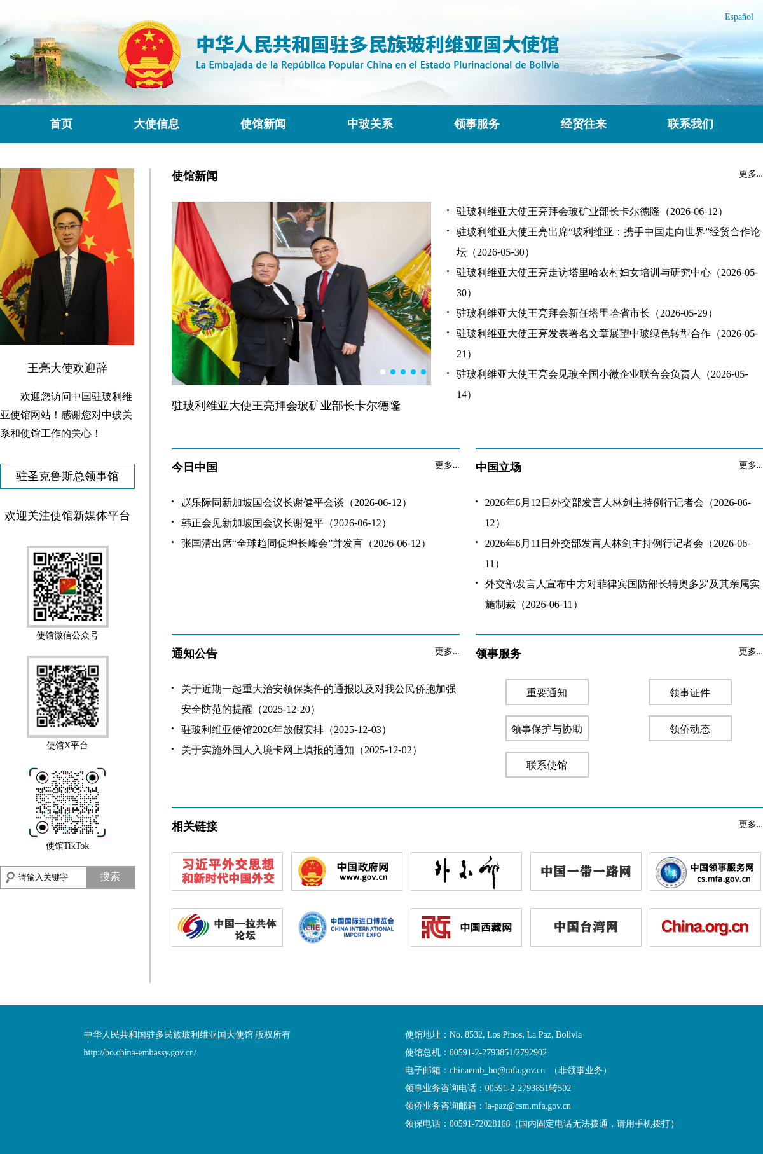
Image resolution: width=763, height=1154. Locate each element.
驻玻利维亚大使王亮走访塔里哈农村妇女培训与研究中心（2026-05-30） (608, 282)
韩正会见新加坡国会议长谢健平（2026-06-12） (286, 523)
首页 (61, 124)
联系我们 (690, 124)
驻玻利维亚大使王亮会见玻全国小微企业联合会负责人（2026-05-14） (602, 384)
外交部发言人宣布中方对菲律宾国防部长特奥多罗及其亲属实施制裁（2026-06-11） (622, 594)
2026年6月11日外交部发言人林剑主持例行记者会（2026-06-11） (618, 553)
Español (739, 17)
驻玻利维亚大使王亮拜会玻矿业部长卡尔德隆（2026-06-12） (592, 211)
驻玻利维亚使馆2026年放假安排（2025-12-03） (286, 729)
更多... (751, 174)
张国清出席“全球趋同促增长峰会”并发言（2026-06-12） (306, 543)
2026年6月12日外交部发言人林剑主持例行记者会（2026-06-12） (618, 512)
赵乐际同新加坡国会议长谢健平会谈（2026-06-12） (296, 502)
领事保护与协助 (546, 729)
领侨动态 (690, 729)
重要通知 (546, 692)
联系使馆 (546, 765)
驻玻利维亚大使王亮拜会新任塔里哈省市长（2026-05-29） (587, 313)
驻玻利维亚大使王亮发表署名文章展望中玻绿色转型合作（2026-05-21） (608, 343)
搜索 (110, 876)
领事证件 (690, 692)
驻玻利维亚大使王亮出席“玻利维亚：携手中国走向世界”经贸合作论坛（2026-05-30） (608, 242)
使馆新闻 (263, 124)
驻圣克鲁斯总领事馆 (67, 476)
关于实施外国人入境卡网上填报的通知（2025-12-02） (301, 750)
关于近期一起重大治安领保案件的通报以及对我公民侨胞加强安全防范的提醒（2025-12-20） (318, 699)
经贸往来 (584, 124)
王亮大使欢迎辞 (67, 368)
